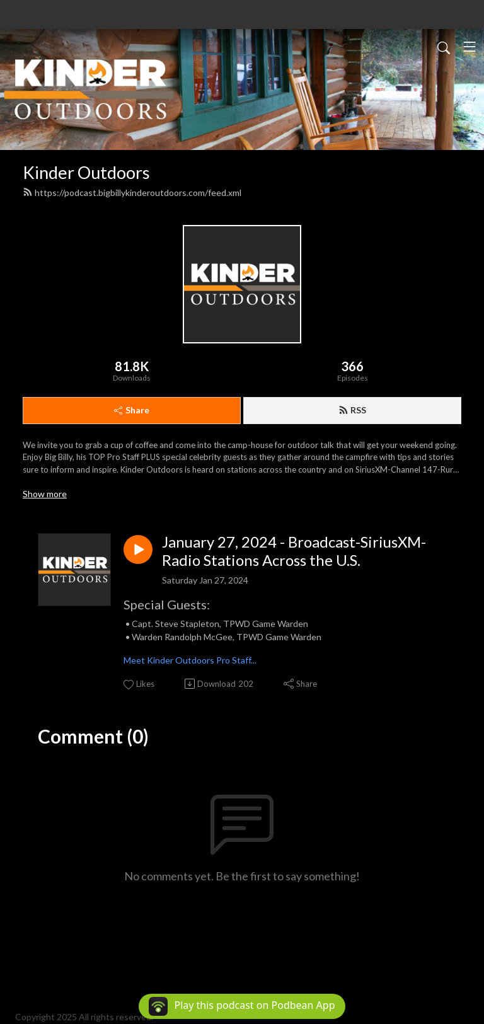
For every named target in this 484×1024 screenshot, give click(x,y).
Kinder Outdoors (86, 172)
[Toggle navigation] (469, 47)
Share (131, 410)
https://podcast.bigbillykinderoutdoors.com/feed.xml (132, 192)
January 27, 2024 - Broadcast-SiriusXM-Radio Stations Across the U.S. (294, 551)
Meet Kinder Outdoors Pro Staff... (190, 660)
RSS (352, 410)
